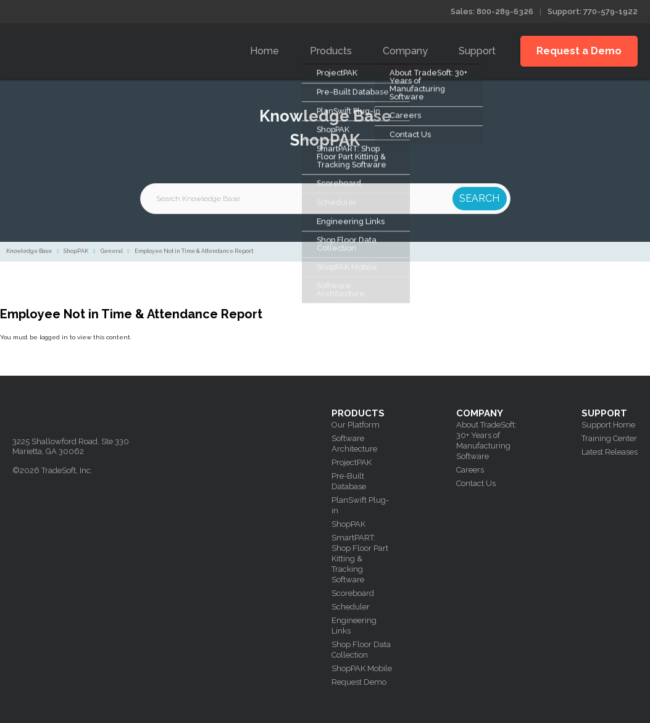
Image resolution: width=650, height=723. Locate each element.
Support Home (608, 424)
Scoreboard (352, 593)
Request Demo (358, 682)
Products (331, 51)
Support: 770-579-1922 (593, 11)
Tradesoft (100, 48)
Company (405, 51)
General (112, 251)
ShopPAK (76, 251)
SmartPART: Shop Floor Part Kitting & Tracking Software (359, 558)
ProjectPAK (351, 462)
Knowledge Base (29, 251)
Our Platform (355, 424)
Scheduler (350, 606)
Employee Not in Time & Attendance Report (194, 251)
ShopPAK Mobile (361, 668)
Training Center (609, 438)
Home (264, 51)
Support (477, 51)
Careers (470, 469)
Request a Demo (579, 51)
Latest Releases (609, 452)
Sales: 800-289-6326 (492, 11)
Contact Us (476, 483)
